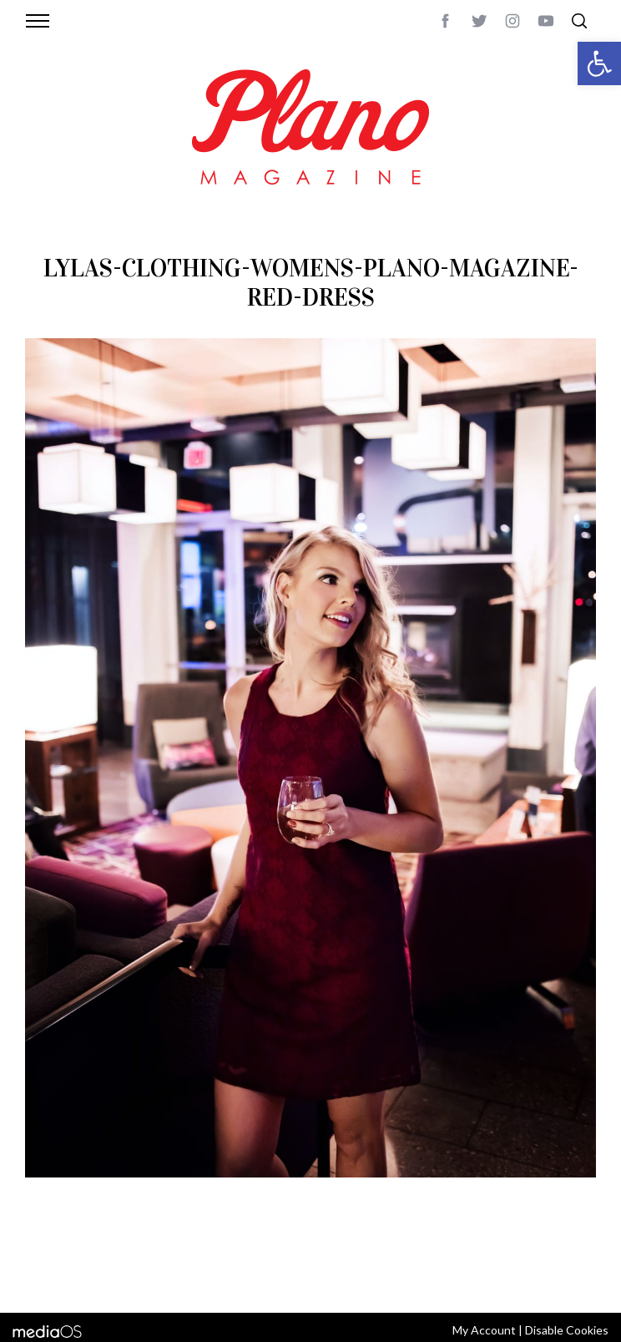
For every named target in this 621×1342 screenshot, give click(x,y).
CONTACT (118, 1257)
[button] (599, 63)
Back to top (567, 1257)
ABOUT (69, 1257)
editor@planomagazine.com (260, 1277)
